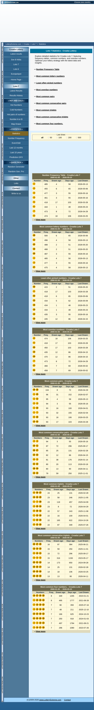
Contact (67, 700)
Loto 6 (16, 69)
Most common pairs (45, 96)
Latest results (16, 54)
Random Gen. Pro (16, 171)
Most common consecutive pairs (51, 103)
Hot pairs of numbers (16, 114)
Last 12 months (16, 148)
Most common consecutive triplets (52, 117)
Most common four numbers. (49, 124)
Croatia (26, 44)
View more (40, 220)
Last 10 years (16, 152)
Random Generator (16, 167)
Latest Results (16, 91)
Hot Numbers (16, 105)
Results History (16, 95)
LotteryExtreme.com (13, 44)
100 (59, 137)
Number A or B (16, 119)
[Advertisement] (21, 23)
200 (68, 137)
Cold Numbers (16, 110)
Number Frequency (16, 138)
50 (50, 137)
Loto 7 (34, 44)
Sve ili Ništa (16, 60)
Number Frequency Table (47, 69)
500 (78, 137)
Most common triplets (46, 110)
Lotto (16, 183)
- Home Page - (16, 80)
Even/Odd (16, 143)
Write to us (16, 193)
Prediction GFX (16, 157)
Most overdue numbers (47, 90)
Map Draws (16, 124)
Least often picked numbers (49, 83)
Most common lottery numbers (50, 76)
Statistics (16, 133)
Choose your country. (82, 2)
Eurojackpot (16, 74)
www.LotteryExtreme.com (50, 700)
